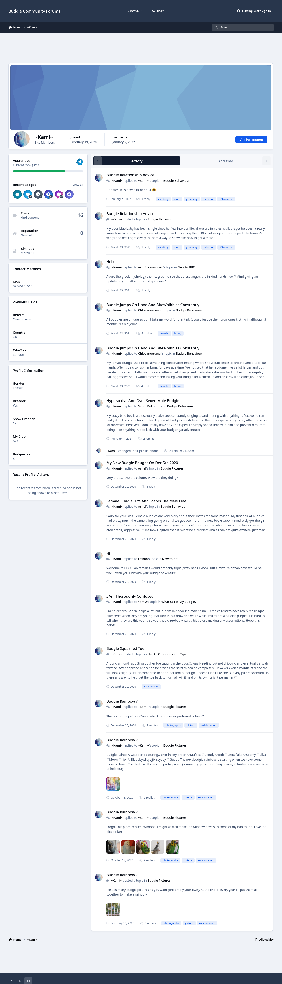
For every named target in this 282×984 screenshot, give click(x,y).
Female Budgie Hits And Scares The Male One (146, 500)
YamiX (142, 602)
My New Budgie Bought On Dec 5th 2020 (142, 462)
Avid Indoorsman (150, 267)
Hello (111, 261)
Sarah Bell (145, 406)
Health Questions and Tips (167, 654)
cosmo (143, 559)
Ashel (142, 468)
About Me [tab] (226, 161)
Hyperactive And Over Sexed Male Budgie (142, 400)
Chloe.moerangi (150, 310)
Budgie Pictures (172, 468)
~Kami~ (117, 180)
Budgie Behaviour (176, 180)
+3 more (226, 199)
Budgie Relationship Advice (130, 175)
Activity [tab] (137, 161)
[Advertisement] (141, 47)
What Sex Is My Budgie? (178, 602)
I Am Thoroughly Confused (130, 596)
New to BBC (186, 267)
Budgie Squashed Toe (125, 648)
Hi (108, 553)
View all (78, 185)
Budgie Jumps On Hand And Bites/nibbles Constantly (152, 304)
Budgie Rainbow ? (122, 701)
